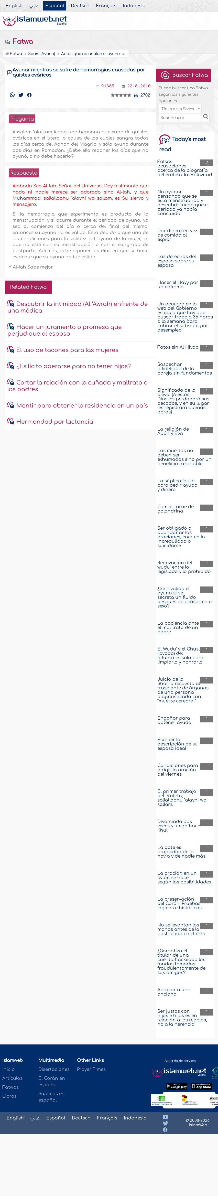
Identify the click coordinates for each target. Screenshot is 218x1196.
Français (106, 6)
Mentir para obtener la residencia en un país (82, 406)
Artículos (12, 1078)
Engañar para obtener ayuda (174, 720)
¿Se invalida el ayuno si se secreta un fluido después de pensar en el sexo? (185, 597)
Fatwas (10, 1087)
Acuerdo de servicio (180, 1061)
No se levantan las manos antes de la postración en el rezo (181, 929)
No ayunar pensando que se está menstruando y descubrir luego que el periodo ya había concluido (183, 202)
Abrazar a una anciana (174, 992)
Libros (9, 1096)
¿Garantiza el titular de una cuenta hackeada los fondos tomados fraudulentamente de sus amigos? (181, 961)
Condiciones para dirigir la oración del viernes (177, 770)
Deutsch (80, 6)
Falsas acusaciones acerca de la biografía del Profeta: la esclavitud (184, 168)
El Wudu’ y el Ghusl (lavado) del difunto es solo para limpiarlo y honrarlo (180, 656)
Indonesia (134, 6)
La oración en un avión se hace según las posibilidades (184, 877)
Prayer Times (91, 1069)
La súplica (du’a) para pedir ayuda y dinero (177, 485)
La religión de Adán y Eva (173, 431)
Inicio (8, 1069)
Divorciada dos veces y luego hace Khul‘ (178, 826)
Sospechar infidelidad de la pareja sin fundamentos (184, 369)
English (14, 6)
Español (54, 6)
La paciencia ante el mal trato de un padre (178, 627)
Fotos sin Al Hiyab (178, 347)
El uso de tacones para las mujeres (67, 350)
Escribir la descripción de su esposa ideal (177, 744)
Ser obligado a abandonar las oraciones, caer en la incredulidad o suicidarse (181, 537)
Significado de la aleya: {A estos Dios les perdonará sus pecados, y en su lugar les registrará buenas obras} (183, 401)
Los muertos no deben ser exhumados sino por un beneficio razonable (184, 457)
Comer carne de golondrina (175, 509)
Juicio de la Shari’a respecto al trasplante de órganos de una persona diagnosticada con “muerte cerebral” (183, 690)
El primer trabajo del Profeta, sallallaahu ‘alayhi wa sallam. (181, 798)
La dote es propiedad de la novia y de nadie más (181, 852)
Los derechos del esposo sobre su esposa (176, 261)
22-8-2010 (139, 86)
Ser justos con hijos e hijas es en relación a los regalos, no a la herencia (182, 1018)
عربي (34, 6)
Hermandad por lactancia (54, 422)
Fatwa (19, 41)
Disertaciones (54, 1069)
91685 (107, 86)
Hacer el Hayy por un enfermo (177, 284)
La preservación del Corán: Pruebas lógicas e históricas (179, 903)
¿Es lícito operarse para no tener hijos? (73, 366)
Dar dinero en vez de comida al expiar (177, 235)
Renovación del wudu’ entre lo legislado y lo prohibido (184, 567)
